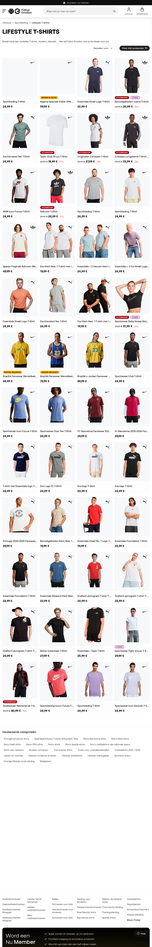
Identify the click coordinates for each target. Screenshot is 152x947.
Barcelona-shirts (85, 917)
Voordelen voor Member (76, 3)
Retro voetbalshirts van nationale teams (110, 744)
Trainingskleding (110, 912)
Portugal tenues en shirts (16, 739)
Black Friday (133, 920)
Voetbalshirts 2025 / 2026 (127, 750)
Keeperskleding (135, 914)
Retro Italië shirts (12, 744)
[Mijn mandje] (142, 11)
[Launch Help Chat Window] (141, 933)
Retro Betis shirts (120, 739)
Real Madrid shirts (86, 912)
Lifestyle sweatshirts (72, 755)
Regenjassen (134, 904)
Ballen (55, 899)
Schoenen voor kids (62, 904)
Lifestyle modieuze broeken (42, 755)
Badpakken (45, 761)
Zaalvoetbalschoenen (13, 904)
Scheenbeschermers (138, 909)
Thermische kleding (112, 907)
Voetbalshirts (134, 899)
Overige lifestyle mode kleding (19, 761)
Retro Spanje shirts (75, 744)
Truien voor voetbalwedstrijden (93, 750)
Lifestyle (6, 22)
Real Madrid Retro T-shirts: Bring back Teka (56, 739)
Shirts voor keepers (14, 750)
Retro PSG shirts (34, 744)
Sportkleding (21, 22)
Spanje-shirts (109, 917)
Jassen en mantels (13, 755)
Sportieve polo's (122, 755)
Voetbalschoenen (11, 899)
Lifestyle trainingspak (98, 755)
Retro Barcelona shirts (94, 739)
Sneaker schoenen (38, 750)
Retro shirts (54, 744)
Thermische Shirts (63, 750)
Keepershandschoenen (89, 907)
